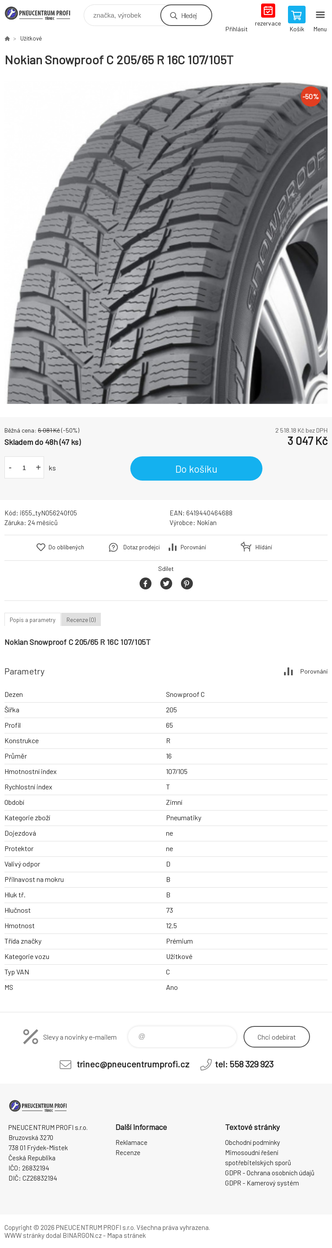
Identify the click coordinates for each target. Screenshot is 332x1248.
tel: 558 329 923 (244, 1064)
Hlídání (263, 547)
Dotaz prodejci (141, 547)
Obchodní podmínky (252, 1142)
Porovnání (193, 547)
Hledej (189, 15)
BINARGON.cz (82, 1235)
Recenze (127, 1152)
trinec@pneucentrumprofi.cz (133, 1064)
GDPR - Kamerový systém (262, 1183)
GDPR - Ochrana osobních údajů (269, 1173)
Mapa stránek (126, 1235)
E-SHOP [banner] (43, 13)
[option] (166, 242)
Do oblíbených (66, 547)
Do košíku (196, 469)
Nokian (207, 522)
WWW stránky (24, 1235)
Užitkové (31, 38)
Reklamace (131, 1142)
